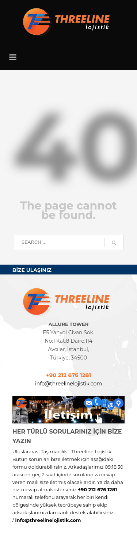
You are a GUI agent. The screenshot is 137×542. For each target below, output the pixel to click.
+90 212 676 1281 (68, 375)
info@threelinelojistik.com (68, 383)
